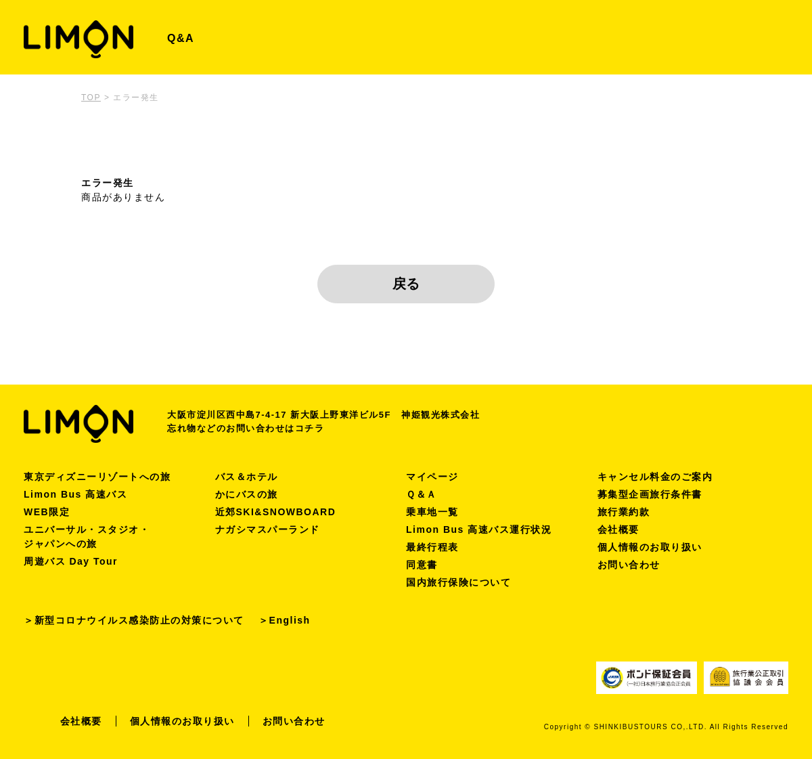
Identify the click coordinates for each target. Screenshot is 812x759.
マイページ (432, 476)
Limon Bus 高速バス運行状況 (478, 529)
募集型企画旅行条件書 (649, 494)
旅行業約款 (623, 511)
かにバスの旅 (246, 494)
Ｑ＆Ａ (421, 494)
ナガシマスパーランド (267, 529)
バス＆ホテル (246, 476)
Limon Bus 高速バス (75, 494)
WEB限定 (47, 511)
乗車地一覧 (432, 511)
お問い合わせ (628, 564)
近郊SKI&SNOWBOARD (275, 511)
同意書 (422, 564)
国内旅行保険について (458, 582)
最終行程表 (432, 547)
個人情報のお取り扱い (649, 547)
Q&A (180, 38)
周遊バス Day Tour (71, 561)
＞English (284, 620)
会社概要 (618, 529)
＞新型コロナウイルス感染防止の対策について (134, 620)
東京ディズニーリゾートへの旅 (97, 476)
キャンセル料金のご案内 (655, 476)
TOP (91, 97)
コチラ (310, 428)
